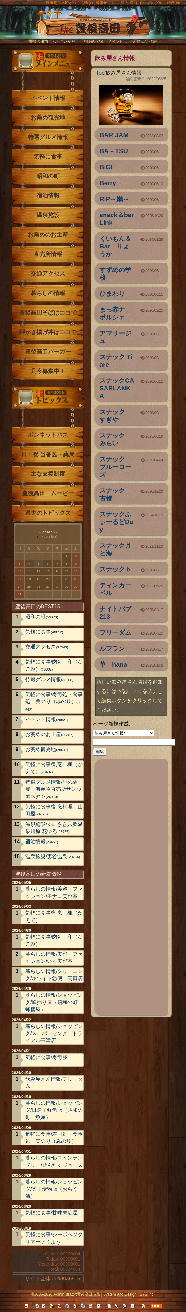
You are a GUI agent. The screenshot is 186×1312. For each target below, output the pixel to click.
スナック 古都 (115, 494)
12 (38, 571)
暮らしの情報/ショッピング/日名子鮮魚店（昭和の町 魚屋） (54, 1110)
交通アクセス (48, 274)
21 (57, 579)
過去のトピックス (48, 513)
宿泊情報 (47, 195)
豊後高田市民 (88, 1294)
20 (48, 579)
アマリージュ (115, 337)
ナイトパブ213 (115, 612)
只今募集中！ (48, 371)
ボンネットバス (48, 435)
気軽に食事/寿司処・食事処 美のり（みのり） (54, 701)
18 (29, 579)
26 (38, 586)
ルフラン (112, 648)
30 (76, 586)
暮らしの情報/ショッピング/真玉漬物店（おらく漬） (54, 1189)
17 (19, 579)
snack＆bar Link (116, 218)
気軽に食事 (48, 156)
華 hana (113, 664)
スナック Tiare (115, 360)
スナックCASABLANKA (116, 388)
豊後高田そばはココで (48, 313)
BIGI (105, 166)
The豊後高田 (93, 27)
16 (76, 571)
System (109, 1294)
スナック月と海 (115, 549)
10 (19, 571)
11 (29, 571)
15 (66, 571)
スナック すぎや (115, 415)
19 (38, 579)
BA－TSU (113, 150)
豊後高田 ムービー (48, 493)
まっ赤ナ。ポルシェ (115, 313)
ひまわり (112, 293)
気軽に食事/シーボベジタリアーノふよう (54, 1238)
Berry (107, 182)
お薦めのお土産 (48, 235)
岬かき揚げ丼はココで (48, 332)
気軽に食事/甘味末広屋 (51, 1212)
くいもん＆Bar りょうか (115, 246)
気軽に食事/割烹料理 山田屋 (54, 810)
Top (100, 72)
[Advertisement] (131, 886)
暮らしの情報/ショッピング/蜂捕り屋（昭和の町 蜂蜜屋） (54, 1002)
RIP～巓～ (114, 198)
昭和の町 (47, 176)
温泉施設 (47, 215)
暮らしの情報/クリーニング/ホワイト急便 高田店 (54, 975)
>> (55, 532)
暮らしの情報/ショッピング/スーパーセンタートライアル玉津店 (54, 1033)
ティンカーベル (115, 589)
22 (66, 579)
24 (19, 586)
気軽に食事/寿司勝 (46, 1057)
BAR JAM (113, 134)
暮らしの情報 (48, 293)
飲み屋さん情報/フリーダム (54, 1082)
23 (76, 579)
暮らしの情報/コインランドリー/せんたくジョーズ (54, 1161)
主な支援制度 (48, 474)
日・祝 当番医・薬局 (47, 454)
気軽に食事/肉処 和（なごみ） (54, 665)
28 (57, 586)
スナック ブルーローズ (115, 467)
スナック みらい (115, 439)
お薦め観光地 (48, 117)
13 (48, 571)
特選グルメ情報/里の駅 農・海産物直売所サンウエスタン (54, 789)
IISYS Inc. (145, 1294)
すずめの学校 (115, 273)
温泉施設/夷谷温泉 (52, 856)
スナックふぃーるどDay (116, 522)
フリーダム (115, 632)
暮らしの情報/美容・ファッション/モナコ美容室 (54, 892)
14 (57, 571)
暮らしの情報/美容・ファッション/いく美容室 (54, 957)
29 (66, 586)
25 (29, 586)
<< (40, 532)
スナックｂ (115, 569)
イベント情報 (48, 98)
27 (48, 586)
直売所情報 (48, 254)
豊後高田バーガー (48, 352)
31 (19, 594)
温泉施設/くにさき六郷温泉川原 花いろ (54, 827)
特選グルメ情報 (48, 137)
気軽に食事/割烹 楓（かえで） (54, 768)
